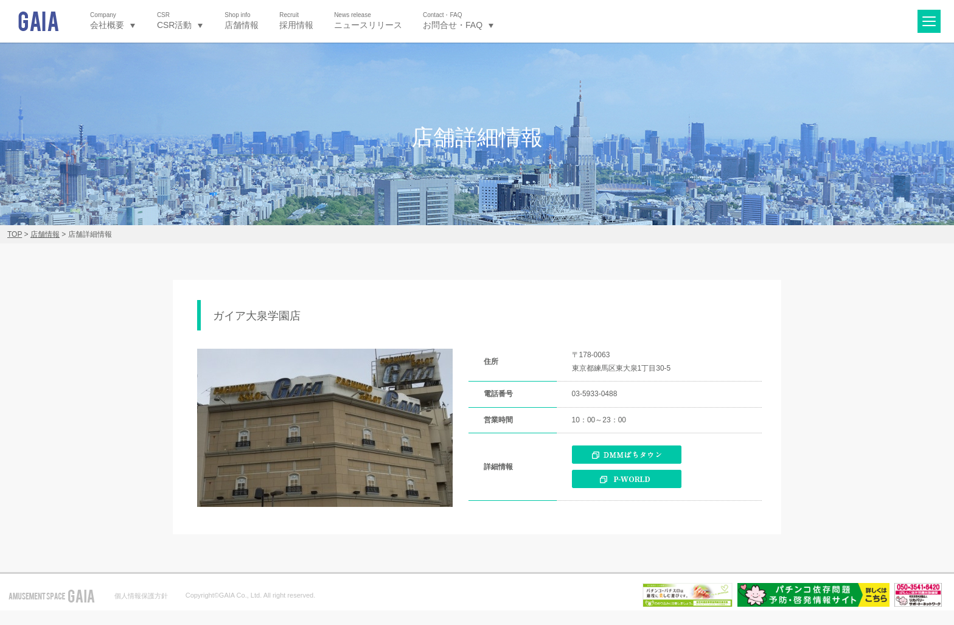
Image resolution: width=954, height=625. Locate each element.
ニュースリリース (368, 20)
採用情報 (296, 20)
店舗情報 (242, 20)
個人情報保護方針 (141, 595)
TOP (14, 234)
